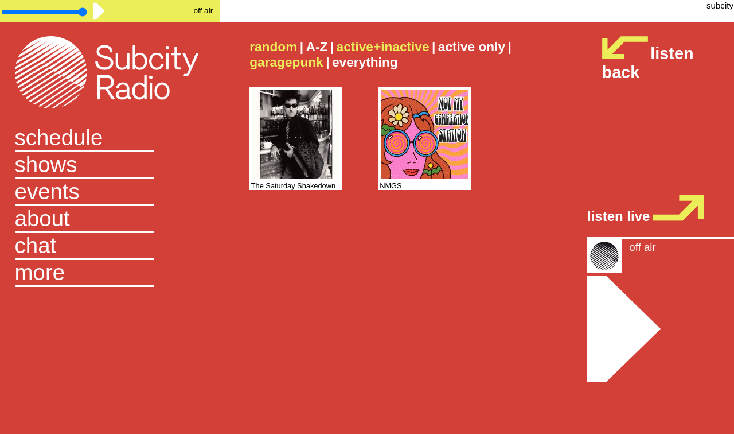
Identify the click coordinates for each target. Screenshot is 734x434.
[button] (110, 273)
